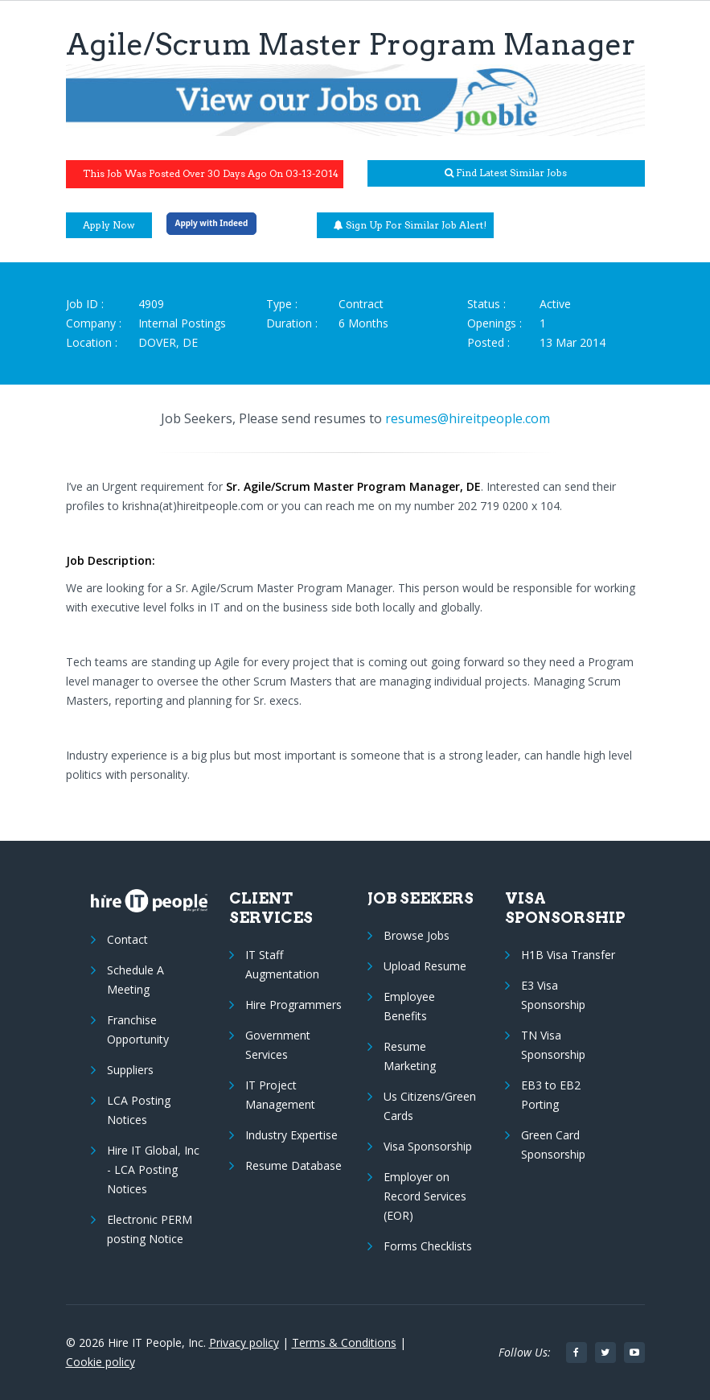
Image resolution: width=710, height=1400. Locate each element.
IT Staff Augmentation (282, 964)
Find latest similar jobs (506, 173)
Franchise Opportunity (138, 1029)
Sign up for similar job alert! (410, 225)
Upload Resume (425, 966)
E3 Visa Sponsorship (553, 995)
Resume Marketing (410, 1056)
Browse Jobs (416, 935)
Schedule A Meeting (135, 979)
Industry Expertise (291, 1135)
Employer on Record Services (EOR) (425, 1196)
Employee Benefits (409, 1006)
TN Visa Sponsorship (553, 1044)
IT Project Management (280, 1094)
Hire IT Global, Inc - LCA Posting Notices (153, 1169)
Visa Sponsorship (428, 1146)
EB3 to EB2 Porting (551, 1094)
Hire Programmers (293, 1004)
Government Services (277, 1044)
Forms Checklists (428, 1246)
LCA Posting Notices (138, 1110)
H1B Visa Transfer (568, 954)
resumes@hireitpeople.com (467, 418)
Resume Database (293, 1165)
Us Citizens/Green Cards (430, 1106)
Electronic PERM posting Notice (149, 1229)
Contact (127, 939)
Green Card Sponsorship (553, 1144)
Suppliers (130, 1069)
